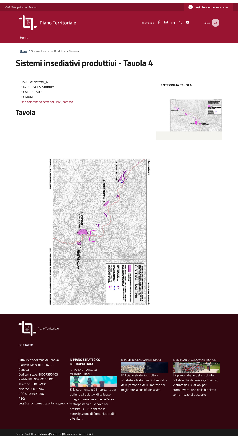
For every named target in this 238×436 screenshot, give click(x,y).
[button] (208, 7)
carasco (68, 101)
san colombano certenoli (38, 101)
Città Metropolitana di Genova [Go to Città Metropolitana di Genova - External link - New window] (21, 7)
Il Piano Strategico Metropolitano (83, 371)
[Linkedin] (169, 22)
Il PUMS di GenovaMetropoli (141, 360)
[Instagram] (162, 22)
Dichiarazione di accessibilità (78, 434)
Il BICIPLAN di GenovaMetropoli (194, 360)
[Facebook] (155, 22)
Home (23, 51)
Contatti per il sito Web (37, 434)
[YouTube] (184, 22)
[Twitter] (177, 22)
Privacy (19, 434)
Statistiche (56, 434)
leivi (58, 101)
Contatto (26, 345)
